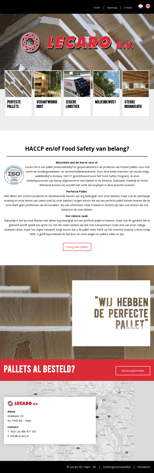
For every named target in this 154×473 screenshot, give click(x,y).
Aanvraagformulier (133, 370)
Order (97, 7)
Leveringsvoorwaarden (117, 467)
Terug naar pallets (77, 247)
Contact (128, 7)
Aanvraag (112, 7)
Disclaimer (143, 467)
